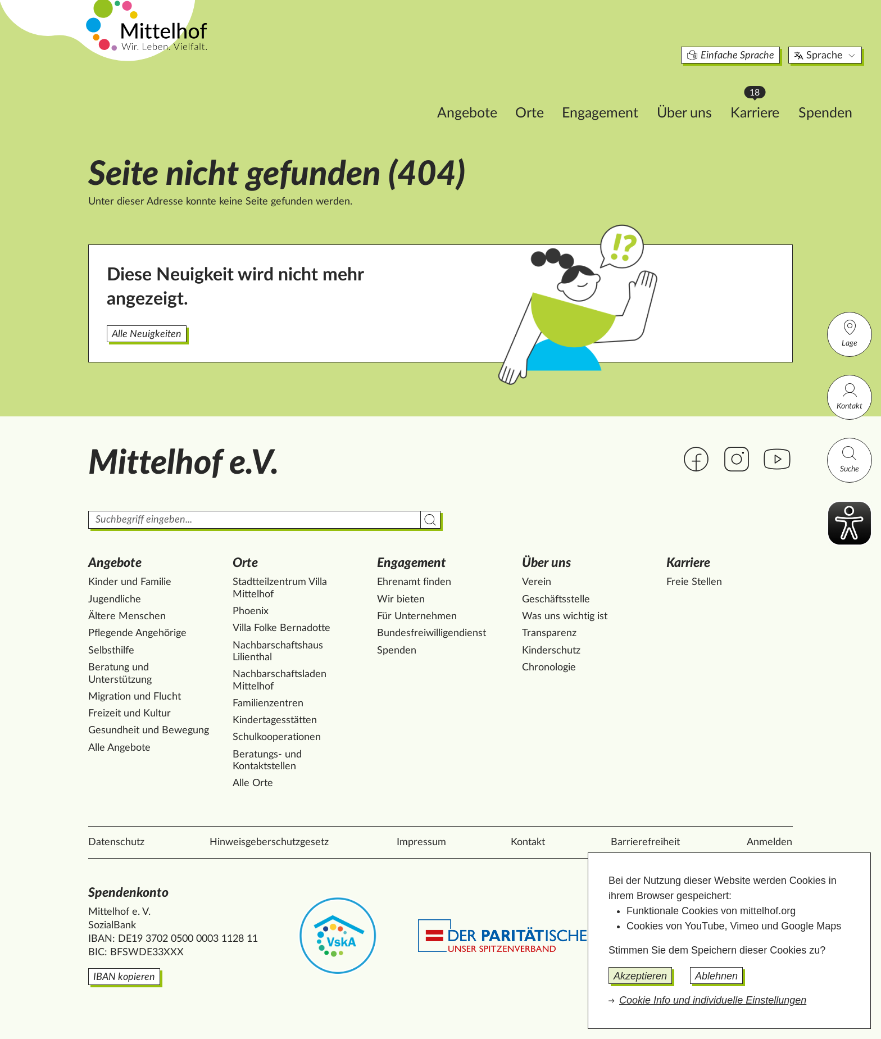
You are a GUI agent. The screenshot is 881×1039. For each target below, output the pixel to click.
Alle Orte (253, 783)
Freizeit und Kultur (129, 714)
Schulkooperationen (277, 737)
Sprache (757, 36)
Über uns (615, 94)
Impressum (421, 842)
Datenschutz (116, 842)
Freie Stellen (694, 582)
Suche (849, 458)
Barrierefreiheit (645, 842)
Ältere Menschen (127, 616)
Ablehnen (716, 976)
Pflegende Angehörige (137, 633)
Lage (849, 333)
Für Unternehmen (417, 616)
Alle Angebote (119, 748)
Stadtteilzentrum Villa (280, 588)
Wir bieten (401, 600)
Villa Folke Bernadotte (281, 628)
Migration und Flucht (134, 697)
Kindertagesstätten (275, 720)
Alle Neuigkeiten (146, 334)
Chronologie (549, 668)
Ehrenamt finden (414, 582)
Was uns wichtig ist (564, 616)
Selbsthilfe (111, 651)
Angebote (399, 94)
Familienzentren (268, 703)
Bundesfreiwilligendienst (431, 633)
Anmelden (769, 842)
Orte (461, 94)
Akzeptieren (640, 976)
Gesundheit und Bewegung (148, 730)
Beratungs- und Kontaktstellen (267, 761)
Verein (536, 582)
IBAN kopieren (124, 977)
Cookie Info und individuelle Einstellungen (712, 1000)
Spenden (757, 94)
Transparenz (549, 633)
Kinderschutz (551, 651)
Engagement (531, 94)
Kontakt (849, 396)
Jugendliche (114, 600)
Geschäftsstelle (556, 600)
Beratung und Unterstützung (120, 674)
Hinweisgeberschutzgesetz (269, 842)
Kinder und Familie (129, 582)
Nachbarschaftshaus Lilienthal (278, 652)
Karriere (691, 90)
